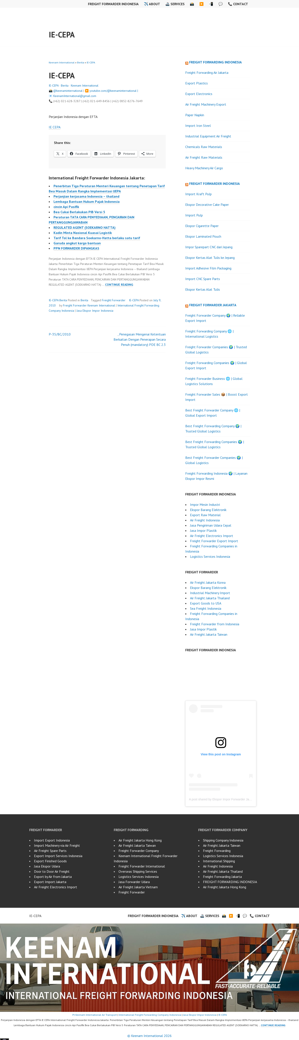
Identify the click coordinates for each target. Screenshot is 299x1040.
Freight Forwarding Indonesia (215, 62)
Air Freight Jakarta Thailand (210, 598)
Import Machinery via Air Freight (57, 845)
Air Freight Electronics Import (211, 536)
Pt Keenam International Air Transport (94, 1014)
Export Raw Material (205, 515)
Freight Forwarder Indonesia (113, 4)
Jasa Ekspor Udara (47, 866)
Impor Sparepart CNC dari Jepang (208, 247)
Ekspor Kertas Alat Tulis (202, 289)
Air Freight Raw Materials (203, 157)
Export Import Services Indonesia (58, 856)
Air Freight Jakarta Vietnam (138, 887)
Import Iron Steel (198, 125)
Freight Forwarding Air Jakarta (206, 72)
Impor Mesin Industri (205, 504)
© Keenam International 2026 (149, 1036)
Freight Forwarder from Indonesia (214, 624)
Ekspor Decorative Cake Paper (207, 204)
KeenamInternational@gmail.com (74, 96)
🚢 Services (175, 4)
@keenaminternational (68, 91)
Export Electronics (198, 94)
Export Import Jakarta (50, 882)
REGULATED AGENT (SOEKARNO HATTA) (84, 227)
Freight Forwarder (113, 300)
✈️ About (152, 4)
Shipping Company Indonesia (223, 840)
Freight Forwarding (217, 850)
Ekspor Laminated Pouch (203, 236)
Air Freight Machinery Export (205, 104)
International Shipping (219, 861)
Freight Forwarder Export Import (214, 541)
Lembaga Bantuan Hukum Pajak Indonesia (87, 201)
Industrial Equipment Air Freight (208, 136)
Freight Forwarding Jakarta (222, 876)
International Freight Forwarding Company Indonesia (150, 1014)
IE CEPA (54, 127)
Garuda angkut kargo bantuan (77, 243)
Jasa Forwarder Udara (134, 882)
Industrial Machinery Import (210, 593)
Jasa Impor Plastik (203, 530)
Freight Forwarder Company (139, 850)
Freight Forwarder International (142, 866)
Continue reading (119, 285)
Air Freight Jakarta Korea (208, 582)
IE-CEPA (62, 34)
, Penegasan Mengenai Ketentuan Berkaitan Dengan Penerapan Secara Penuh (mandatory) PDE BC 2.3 (140, 339)
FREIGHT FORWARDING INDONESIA (230, 882)
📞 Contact (238, 4)
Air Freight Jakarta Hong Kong (140, 840)
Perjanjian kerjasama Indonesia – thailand (86, 196)
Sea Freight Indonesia (205, 608)
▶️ (201, 4)
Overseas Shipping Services (138, 871)
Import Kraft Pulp (198, 194)
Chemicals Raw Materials (203, 147)
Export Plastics (196, 83)
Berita (80, 62)
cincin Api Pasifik (66, 207)
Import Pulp (194, 215)
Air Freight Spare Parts (50, 850)
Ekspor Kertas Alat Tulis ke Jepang (210, 257)
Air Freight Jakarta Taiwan (208, 634)
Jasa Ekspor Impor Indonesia (94, 311)
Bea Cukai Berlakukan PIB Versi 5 (79, 212)
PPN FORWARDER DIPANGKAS (76, 248)
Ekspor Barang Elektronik (208, 510)
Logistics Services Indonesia (210, 556)
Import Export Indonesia (52, 840)
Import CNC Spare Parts (202, 279)
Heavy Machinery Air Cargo (204, 168)
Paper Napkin (194, 115)
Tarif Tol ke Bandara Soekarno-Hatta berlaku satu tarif (97, 238)
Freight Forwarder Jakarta (212, 305)
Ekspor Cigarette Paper (202, 226)
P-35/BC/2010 (60, 334)
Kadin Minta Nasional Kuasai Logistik (83, 233)
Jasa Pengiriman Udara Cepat (210, 525)
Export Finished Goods (50, 861)
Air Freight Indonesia (205, 520)
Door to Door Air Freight (52, 871)
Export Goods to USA (205, 603)
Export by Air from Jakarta (53, 876)
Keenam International (62, 62)
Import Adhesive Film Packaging (208, 268)
